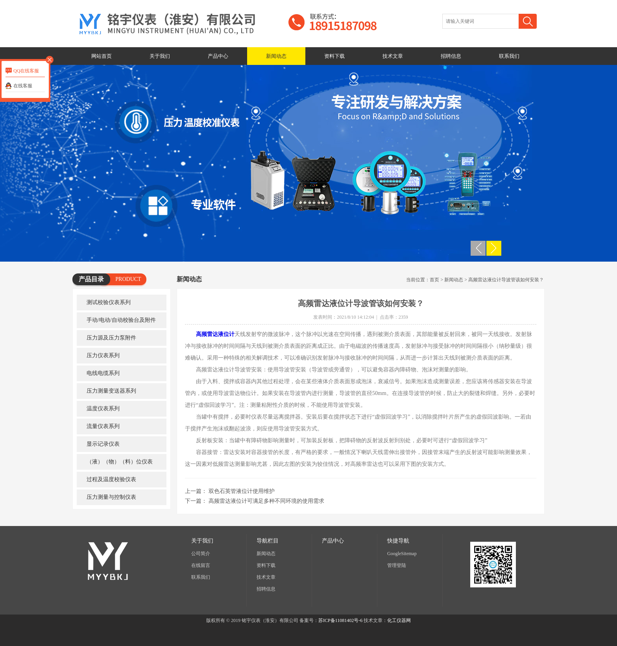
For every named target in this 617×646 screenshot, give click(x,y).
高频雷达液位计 (215, 334)
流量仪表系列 (103, 426)
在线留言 (200, 565)
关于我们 (160, 56)
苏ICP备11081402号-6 (340, 620)
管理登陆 (396, 565)
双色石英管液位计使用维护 (242, 491)
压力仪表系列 (103, 355)
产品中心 (218, 56)
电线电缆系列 (103, 373)
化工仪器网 (399, 620)
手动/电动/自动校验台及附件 (121, 320)
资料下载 (334, 56)
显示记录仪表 (103, 444)
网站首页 (101, 56)
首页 (434, 279)
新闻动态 (276, 56)
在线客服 (22, 86)
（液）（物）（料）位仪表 (120, 462)
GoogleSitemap (402, 553)
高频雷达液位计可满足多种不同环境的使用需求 (266, 501)
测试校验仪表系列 (109, 302)
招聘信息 (451, 56)
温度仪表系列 (103, 409)
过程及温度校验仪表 (111, 479)
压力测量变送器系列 (111, 391)
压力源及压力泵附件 (111, 338)
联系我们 (509, 56)
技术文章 (392, 56)
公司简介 (200, 553)
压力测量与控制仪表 (111, 497)
